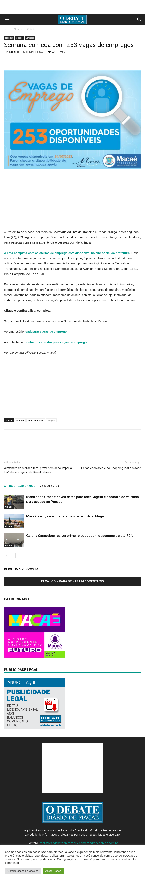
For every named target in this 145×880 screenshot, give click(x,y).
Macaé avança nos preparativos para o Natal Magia (65, 516)
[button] (139, 19)
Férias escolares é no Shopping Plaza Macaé (111, 468)
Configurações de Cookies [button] (22, 870)
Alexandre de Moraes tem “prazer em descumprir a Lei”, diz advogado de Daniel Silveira (38, 470)
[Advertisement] (72, 7)
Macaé (20, 420)
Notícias (18, 29)
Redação (14, 51)
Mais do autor (49, 486)
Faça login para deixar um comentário (72, 581)
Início (7, 29)
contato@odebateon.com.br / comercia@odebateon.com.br (78, 843)
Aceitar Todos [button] (53, 870)
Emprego (30, 37)
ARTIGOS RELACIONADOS (19, 486)
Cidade (31, 29)
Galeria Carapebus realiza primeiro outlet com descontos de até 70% (79, 536)
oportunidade (35, 420)
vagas (51, 420)
